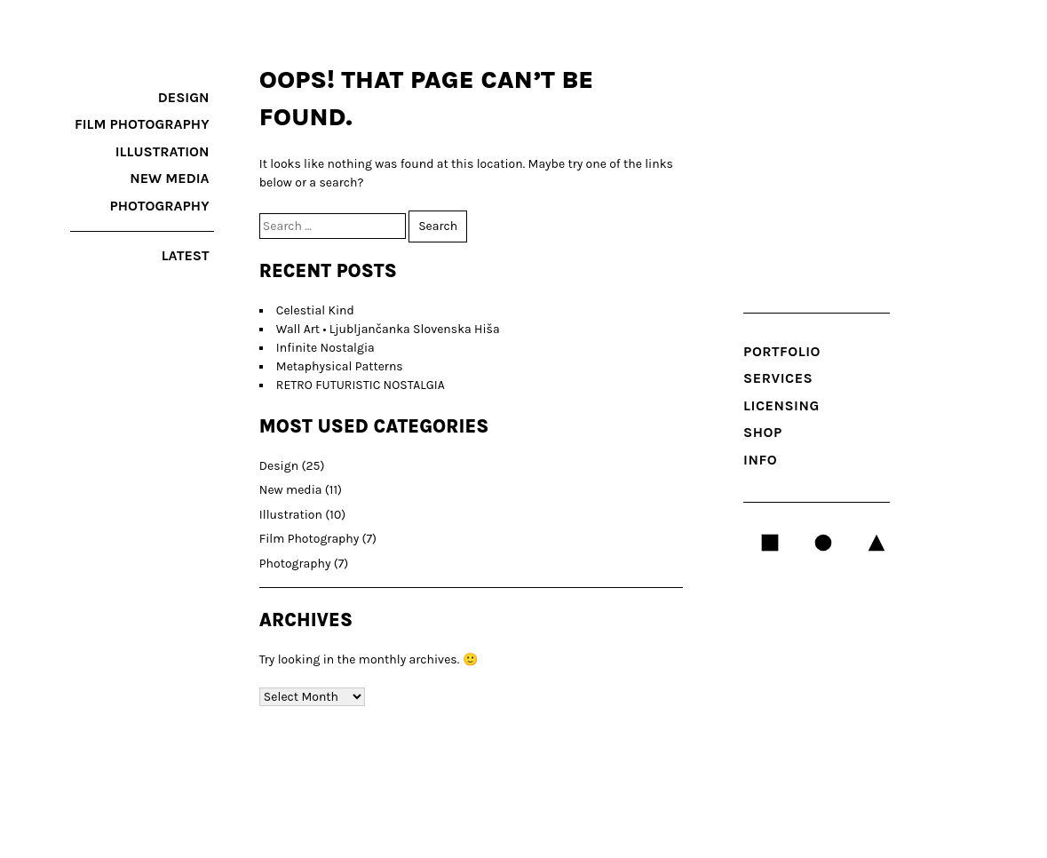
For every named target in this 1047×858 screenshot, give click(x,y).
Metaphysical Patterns (339, 366)
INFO (760, 459)
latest (186, 255)
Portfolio (782, 351)
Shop (762, 432)
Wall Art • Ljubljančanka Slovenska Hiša (388, 329)
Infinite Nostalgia (325, 347)
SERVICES (778, 377)
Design (184, 97)
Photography (160, 205)
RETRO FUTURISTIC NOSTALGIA (360, 385)
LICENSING (781, 405)
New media (169, 178)
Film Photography (142, 123)
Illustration (162, 151)
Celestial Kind (315, 310)
